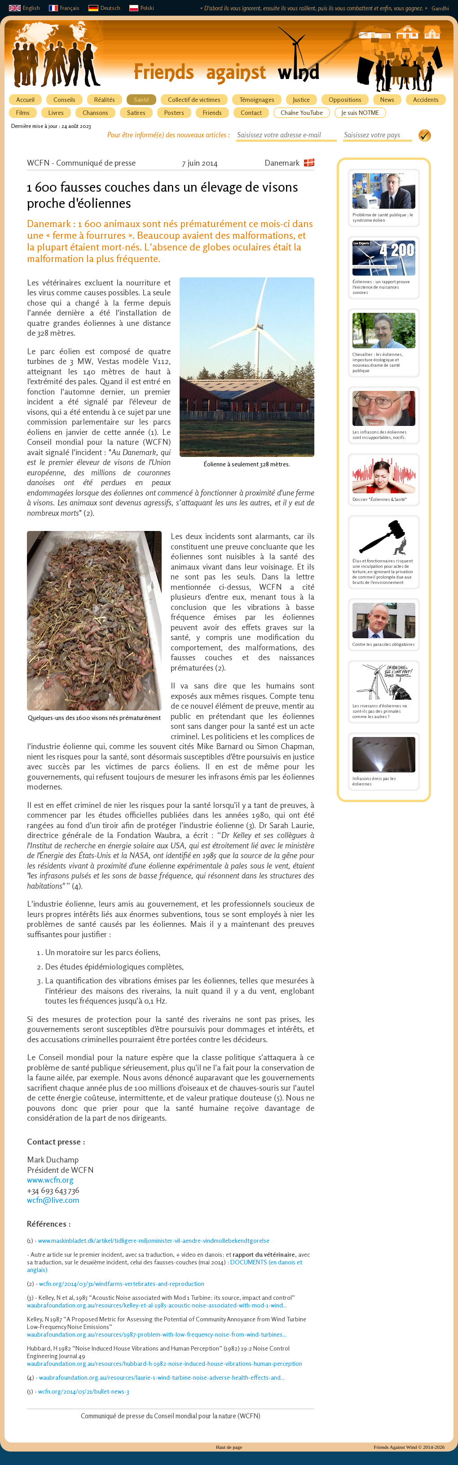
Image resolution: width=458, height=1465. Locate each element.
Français (64, 7)
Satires (136, 112)
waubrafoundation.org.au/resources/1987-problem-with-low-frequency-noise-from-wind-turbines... (156, 1334)
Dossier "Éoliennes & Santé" (383, 480)
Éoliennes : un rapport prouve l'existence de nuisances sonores (383, 268)
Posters (174, 112)
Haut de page (229, 1447)
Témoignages (256, 99)
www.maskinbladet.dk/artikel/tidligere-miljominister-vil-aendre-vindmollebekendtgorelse (153, 1240)
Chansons (95, 112)
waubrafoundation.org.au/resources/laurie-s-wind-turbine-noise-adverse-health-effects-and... (162, 1377)
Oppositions (345, 99)
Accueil (25, 99)
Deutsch (104, 7)
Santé (141, 99)
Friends (212, 112)
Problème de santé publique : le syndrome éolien (383, 198)
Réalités (104, 99)
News (387, 99)
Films (23, 112)
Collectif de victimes (194, 99)
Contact (251, 112)
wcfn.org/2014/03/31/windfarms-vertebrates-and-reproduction (121, 1283)
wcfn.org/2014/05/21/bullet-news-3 (83, 1391)
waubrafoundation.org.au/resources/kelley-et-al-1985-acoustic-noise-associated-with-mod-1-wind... (157, 1305)
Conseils (64, 99)
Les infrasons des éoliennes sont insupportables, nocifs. (383, 415)
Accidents (426, 99)
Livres (56, 112)
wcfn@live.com (53, 1200)
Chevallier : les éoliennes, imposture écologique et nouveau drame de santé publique (383, 343)
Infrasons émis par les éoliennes (383, 761)
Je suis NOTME (360, 112)
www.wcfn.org (50, 1179)
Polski (141, 7)
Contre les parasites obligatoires (383, 625)
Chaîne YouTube (302, 112)
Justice (301, 99)
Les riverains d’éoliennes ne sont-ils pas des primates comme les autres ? (383, 692)
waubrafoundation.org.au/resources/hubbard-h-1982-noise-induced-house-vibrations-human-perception (164, 1363)
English (24, 7)
